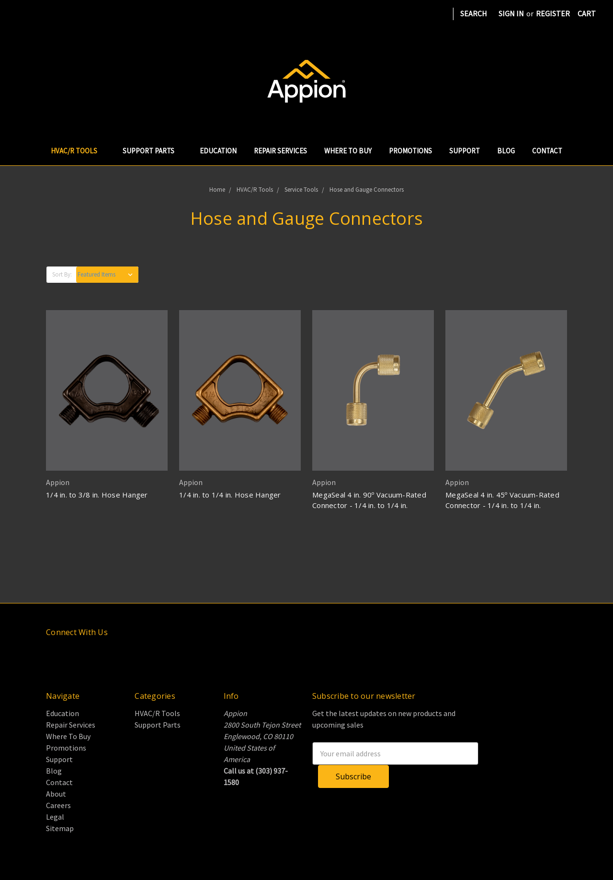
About (56, 794)
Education (218, 150)
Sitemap (60, 828)
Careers (58, 805)
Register (553, 13)
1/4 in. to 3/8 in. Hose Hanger (97, 494)
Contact (547, 150)
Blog (506, 150)
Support (464, 150)
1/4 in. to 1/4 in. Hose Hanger (230, 494)
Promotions (410, 150)
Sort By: (62, 274)
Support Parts (152, 150)
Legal (55, 817)
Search (473, 13)
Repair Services (280, 150)
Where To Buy (348, 150)
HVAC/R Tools (78, 150)
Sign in (511, 13)
